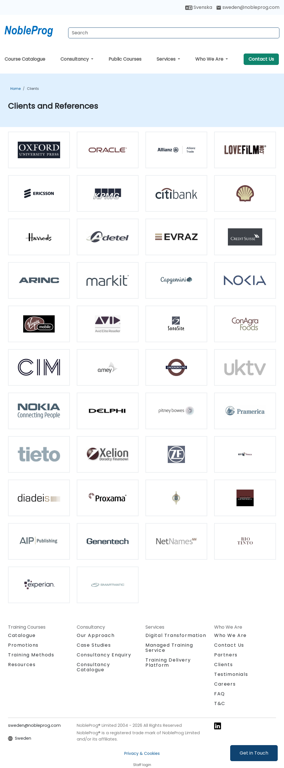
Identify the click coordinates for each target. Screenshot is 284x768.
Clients (33, 88)
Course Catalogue (25, 59)
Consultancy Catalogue (93, 667)
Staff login (142, 764)
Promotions (23, 645)
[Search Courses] (173, 32)
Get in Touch (254, 753)
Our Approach (96, 635)
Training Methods (31, 655)
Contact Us (261, 59)
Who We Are (209, 59)
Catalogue (22, 635)
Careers (225, 684)
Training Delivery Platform (168, 662)
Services (167, 59)
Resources (22, 664)
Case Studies (94, 645)
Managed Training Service (169, 648)
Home (15, 88)
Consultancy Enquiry (104, 655)
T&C (219, 703)
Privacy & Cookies (142, 753)
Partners (226, 655)
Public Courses (125, 59)
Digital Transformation (175, 635)
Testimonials (231, 674)
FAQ (219, 693)
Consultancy (75, 59)
